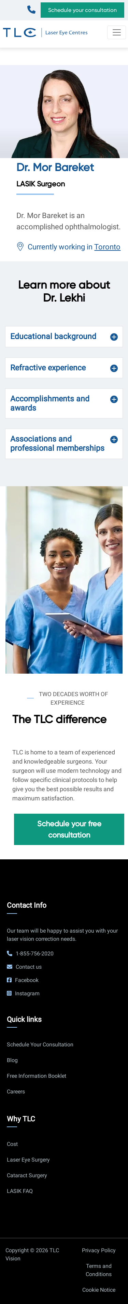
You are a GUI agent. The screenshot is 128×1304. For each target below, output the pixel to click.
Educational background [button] (53, 336)
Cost (12, 1144)
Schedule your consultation (82, 10)
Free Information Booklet (36, 1076)
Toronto (107, 247)
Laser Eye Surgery (28, 1159)
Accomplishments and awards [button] (49, 403)
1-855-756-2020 (33, 7)
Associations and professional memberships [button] (57, 443)
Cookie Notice (98, 1290)
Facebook (27, 980)
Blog (12, 1060)
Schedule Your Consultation (40, 1044)
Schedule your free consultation (69, 829)
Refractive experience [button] (48, 367)
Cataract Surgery (27, 1175)
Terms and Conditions (99, 1270)
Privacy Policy (99, 1250)
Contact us (29, 967)
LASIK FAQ (20, 1191)
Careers (16, 1091)
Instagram (27, 993)
